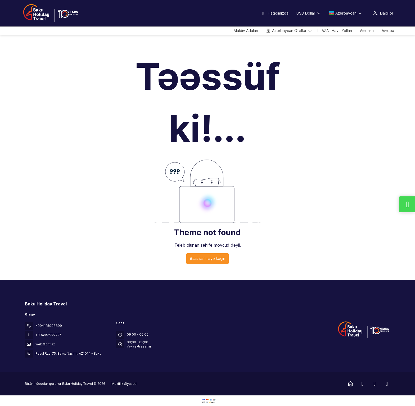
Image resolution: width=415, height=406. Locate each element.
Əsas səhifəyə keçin (207, 258)
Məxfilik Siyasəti (124, 384)
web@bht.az (45, 344)
